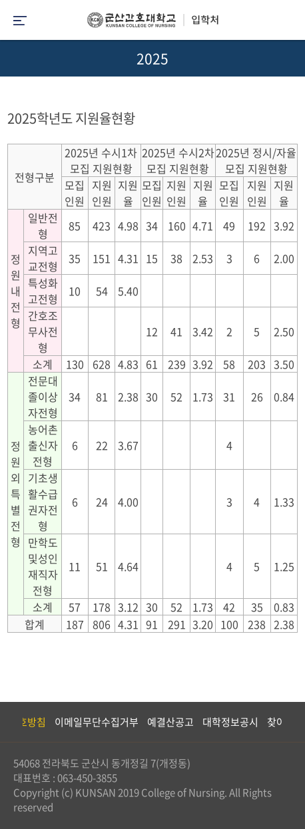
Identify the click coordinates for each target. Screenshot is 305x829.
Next (288, 722)
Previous (10, 722)
